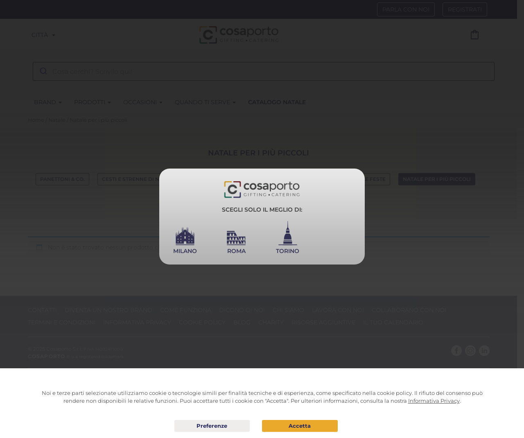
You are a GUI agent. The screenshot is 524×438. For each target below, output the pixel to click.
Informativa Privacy (434, 400)
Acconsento (300, 426)
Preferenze (212, 426)
